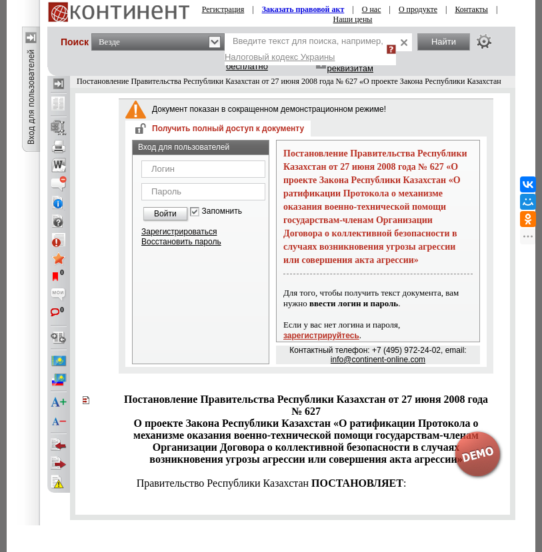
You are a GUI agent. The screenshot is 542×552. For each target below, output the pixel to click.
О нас (371, 9)
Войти (165, 213)
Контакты (471, 9)
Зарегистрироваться (179, 231)
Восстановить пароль (181, 241)
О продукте (418, 9)
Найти (443, 42)
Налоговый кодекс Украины (280, 57)
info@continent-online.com (378, 359)
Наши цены (353, 19)
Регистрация (223, 9)
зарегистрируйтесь (321, 335)
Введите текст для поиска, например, (304, 49)
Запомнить (222, 211)
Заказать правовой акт (303, 9)
